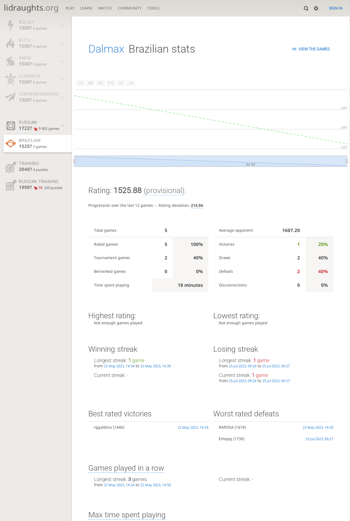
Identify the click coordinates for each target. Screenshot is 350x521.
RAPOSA (226, 427)
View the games (314, 49)
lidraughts (31, 7)
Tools (153, 8)
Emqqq (225, 438)
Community (130, 8)
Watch (105, 8)
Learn (86, 8)
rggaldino (103, 427)
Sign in (335, 8)
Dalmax (106, 48)
